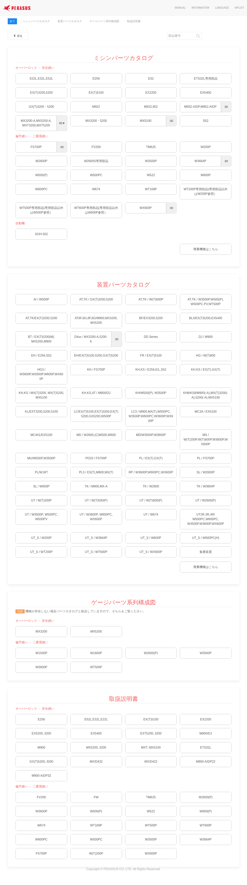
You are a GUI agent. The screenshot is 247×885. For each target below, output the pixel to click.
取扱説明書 (133, 21)
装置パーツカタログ (70, 21)
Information (200, 7)
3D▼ (62, 123)
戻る (18, 35)
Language (222, 7)
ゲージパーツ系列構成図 (104, 21)
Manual (180, 7)
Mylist (239, 7)
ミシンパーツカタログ (36, 21)
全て (12, 21)
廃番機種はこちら (205, 249)
